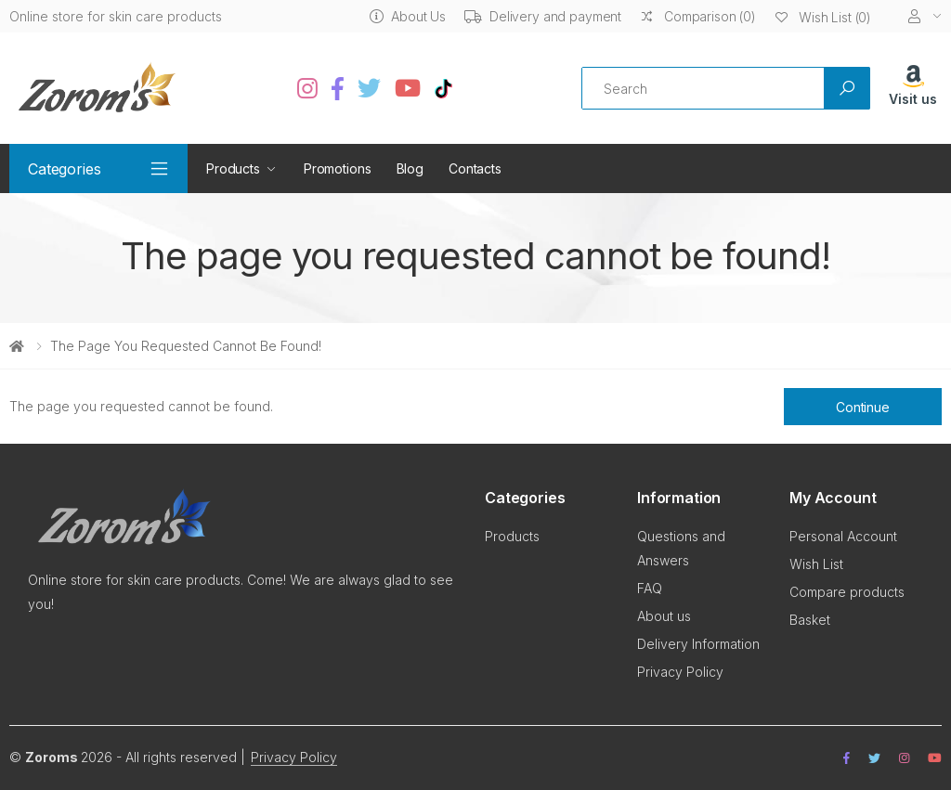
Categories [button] (64, 169)
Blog (410, 168)
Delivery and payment (542, 16)
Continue (863, 407)
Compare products (847, 592)
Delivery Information (698, 644)
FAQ (649, 588)
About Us (408, 16)
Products (233, 168)
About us (664, 616)
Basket (809, 620)
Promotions (337, 168)
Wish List (816, 564)
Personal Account (843, 536)
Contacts (475, 168)
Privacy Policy (680, 672)
